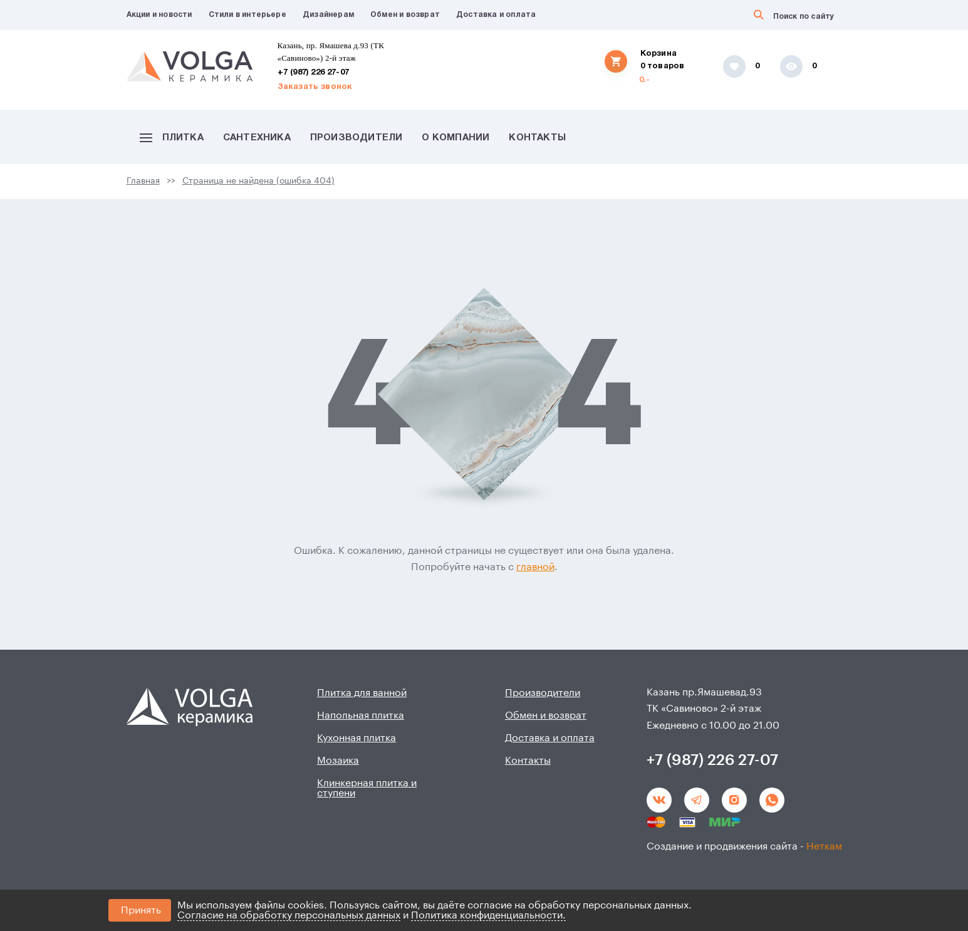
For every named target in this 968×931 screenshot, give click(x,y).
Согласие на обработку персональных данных (288, 915)
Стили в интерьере (247, 14)
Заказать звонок (315, 87)
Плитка (172, 137)
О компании (455, 137)
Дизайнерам (328, 14)
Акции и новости (159, 14)
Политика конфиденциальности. (488, 915)
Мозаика (338, 761)
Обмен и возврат (405, 14)
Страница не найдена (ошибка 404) (258, 181)
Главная (143, 181)
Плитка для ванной (362, 693)
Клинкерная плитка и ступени (367, 788)
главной (535, 567)
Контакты (537, 137)
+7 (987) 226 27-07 (314, 72)
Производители (356, 137)
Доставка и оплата (496, 14)
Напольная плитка (360, 715)
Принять (141, 910)
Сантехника (257, 137)
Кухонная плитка (356, 738)
